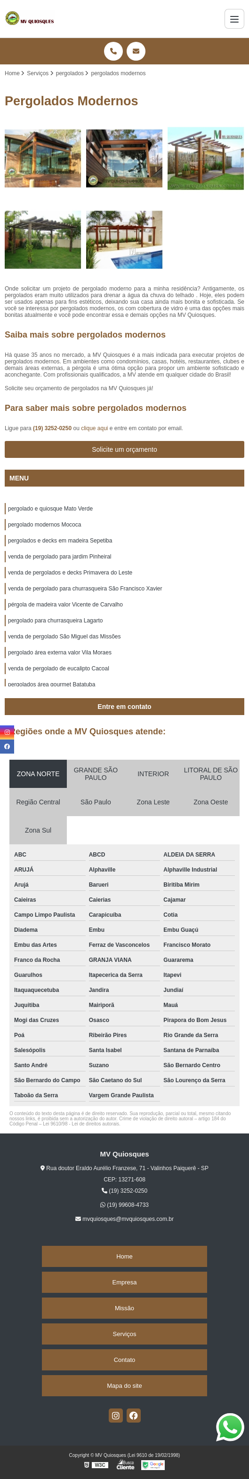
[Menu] (234, 19)
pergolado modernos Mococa (44, 524)
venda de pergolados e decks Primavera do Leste (70, 572)
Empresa (124, 1282)
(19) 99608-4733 (124, 1205)
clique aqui (94, 428)
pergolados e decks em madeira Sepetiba (60, 540)
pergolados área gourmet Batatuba (51, 684)
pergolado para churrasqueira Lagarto (55, 620)
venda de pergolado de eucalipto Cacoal (58, 668)
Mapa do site (124, 1385)
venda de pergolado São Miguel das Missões (64, 636)
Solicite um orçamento (124, 449)
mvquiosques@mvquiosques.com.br (124, 1219)
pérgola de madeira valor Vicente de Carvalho (65, 604)
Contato (125, 1359)
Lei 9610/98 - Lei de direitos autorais (81, 1123)
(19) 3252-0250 (53, 428)
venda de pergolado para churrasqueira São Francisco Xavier (85, 588)
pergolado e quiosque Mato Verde (50, 508)
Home (124, 1256)
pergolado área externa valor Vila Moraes (60, 652)
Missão (124, 1308)
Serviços (125, 1333)
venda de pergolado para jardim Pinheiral (59, 556)
